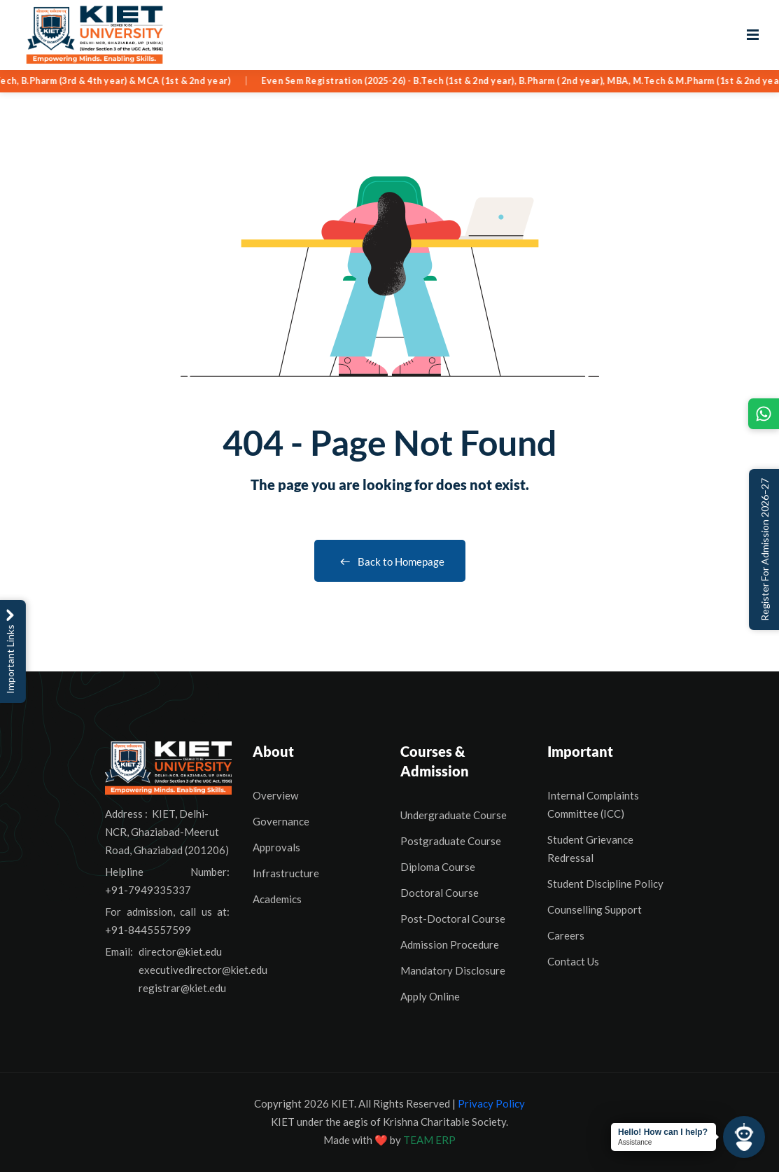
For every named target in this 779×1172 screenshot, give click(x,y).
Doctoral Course (439, 892)
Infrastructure (286, 873)
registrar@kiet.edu (182, 988)
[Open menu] (753, 35)
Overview (275, 795)
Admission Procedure (449, 944)
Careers (565, 935)
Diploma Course (437, 866)
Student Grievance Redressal (590, 848)
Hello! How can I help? (663, 1132)
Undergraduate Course (453, 815)
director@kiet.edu (180, 951)
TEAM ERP (429, 1139)
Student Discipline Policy (605, 883)
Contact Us (573, 961)
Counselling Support (594, 909)
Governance (281, 821)
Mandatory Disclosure (452, 970)
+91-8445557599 (148, 929)
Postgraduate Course (450, 841)
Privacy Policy (491, 1103)
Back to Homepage (389, 561)
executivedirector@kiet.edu (203, 969)
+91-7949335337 (148, 890)
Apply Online (430, 996)
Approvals (276, 847)
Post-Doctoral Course (452, 918)
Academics (277, 899)
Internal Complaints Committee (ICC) (593, 804)
